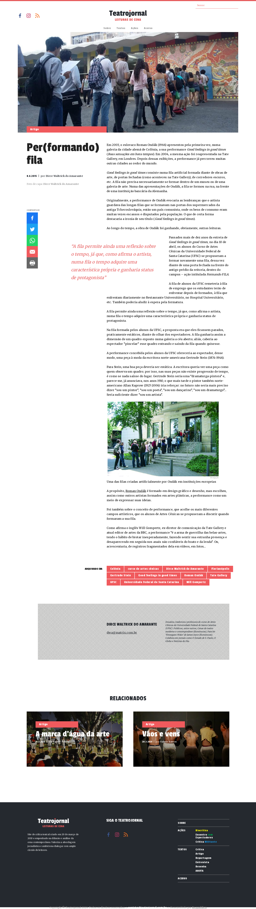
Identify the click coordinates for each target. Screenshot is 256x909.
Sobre (107, 28)
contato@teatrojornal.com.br (147, 907)
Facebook (20, 16)
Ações (134, 28)
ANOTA (200, 871)
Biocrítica (202, 830)
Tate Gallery (218, 575)
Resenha (201, 866)
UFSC (113, 582)
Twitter (32, 229)
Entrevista (202, 862)
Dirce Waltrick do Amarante (185, 569)
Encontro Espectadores (204, 836)
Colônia (115, 569)
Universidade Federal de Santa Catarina (151, 582)
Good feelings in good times (157, 575)
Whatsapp (32, 240)
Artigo (200, 853)
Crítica (206, 842)
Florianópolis (220, 569)
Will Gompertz (196, 582)
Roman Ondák (136, 491)
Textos (121, 28)
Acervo (148, 28)
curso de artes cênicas (143, 569)
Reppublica (199, 907)
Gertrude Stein (120, 575)
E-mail (32, 251)
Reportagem (203, 858)
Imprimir (32, 262)
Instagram (28, 16)
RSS (37, 16)
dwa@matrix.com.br (122, 632)
